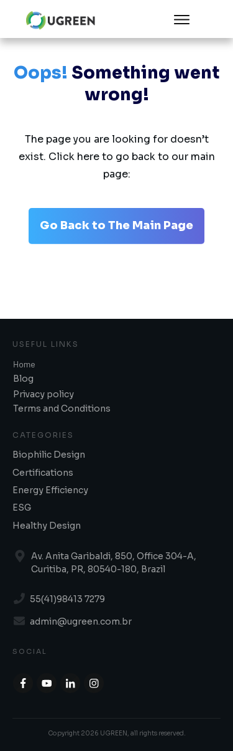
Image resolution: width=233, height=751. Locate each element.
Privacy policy (43, 394)
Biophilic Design (48, 454)
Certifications (42, 472)
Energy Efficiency (50, 490)
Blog (23, 378)
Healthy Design (46, 525)
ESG (21, 507)
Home (24, 364)
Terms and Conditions (62, 408)
